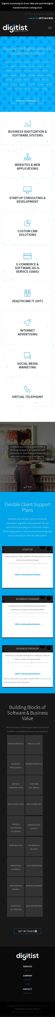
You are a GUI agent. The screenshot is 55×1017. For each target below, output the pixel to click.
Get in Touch (27, 931)
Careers (27, 984)
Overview (27, 979)
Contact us (44, 678)
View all (27, 970)
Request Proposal (27, 100)
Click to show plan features (27, 574)
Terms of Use (20, 1009)
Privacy (29, 1009)
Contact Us (33, 18)
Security (37, 1009)
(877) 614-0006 (46, 18)
